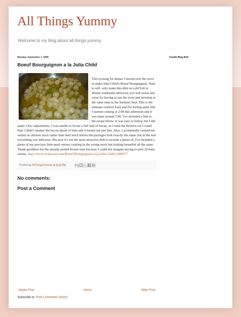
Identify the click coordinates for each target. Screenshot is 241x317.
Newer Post (26, 290)
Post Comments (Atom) (52, 297)
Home (87, 290)
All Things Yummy (67, 21)
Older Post (148, 290)
